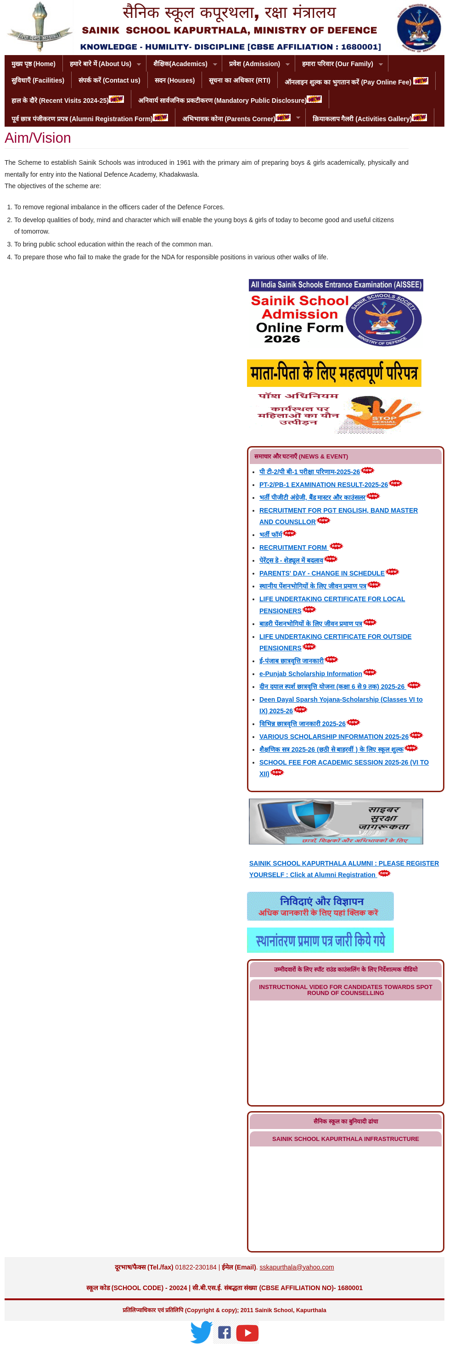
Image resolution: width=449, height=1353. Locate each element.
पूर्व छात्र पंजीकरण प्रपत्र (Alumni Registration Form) (89, 118)
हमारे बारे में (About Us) (102, 64)
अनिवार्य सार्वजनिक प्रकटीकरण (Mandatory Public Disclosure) (230, 99)
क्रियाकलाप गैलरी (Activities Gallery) (370, 118)
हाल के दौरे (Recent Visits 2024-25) (67, 99)
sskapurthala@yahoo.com (297, 1267)
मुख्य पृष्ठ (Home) (33, 63)
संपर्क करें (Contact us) (109, 80)
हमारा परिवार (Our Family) (339, 64)
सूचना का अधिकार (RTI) (239, 80)
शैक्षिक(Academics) (181, 64)
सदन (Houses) (175, 80)
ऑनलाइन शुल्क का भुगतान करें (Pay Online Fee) (356, 81)
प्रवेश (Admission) (256, 64)
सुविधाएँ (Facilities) (37, 80)
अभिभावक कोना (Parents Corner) (237, 118)
